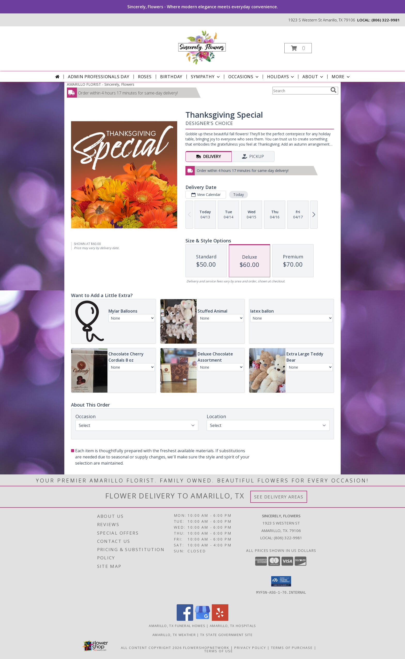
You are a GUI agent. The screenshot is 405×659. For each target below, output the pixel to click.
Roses (145, 77)
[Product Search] (300, 90)
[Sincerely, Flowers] (202, 46)
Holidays (281, 77)
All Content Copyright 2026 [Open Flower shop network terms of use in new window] (151, 647)
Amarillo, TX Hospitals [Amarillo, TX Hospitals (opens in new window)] (233, 625)
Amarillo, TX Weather (174, 634)
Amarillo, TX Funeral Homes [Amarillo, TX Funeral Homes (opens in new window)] (177, 625)
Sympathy (206, 77)
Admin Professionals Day (98, 77)
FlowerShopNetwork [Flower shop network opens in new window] (206, 647)
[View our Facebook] (185, 619)
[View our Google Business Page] (202, 619)
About (313, 77)
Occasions (244, 77)
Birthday (171, 77)
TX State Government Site (226, 634)
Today (238, 194)
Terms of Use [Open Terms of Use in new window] (218, 651)
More (341, 77)
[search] (333, 90)
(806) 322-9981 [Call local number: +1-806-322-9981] (385, 19)
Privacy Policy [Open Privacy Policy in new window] (250, 647)
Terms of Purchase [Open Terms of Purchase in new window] (292, 647)
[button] (298, 48)
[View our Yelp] (220, 619)
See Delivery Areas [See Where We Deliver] (278, 497)
